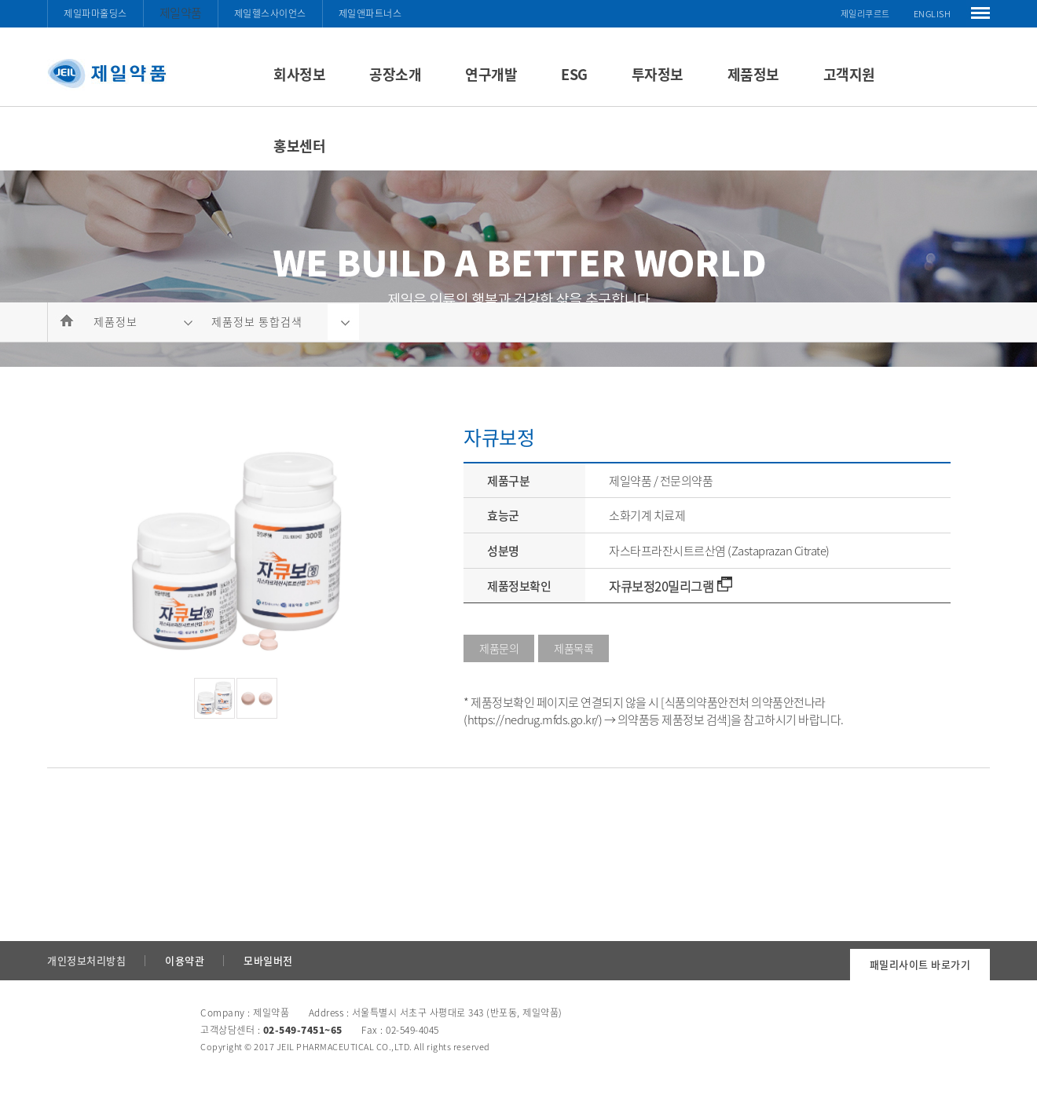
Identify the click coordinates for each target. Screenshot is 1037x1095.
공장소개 (395, 74)
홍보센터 (299, 145)
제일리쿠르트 (865, 13)
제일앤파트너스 (370, 13)
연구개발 (491, 74)
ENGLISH (932, 13)
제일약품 (180, 12)
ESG (574, 74)
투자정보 (657, 74)
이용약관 (184, 960)
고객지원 (849, 74)
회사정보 (299, 74)
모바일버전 (268, 960)
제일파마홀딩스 (95, 13)
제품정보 (753, 74)
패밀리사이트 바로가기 (920, 964)
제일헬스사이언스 (270, 13)
